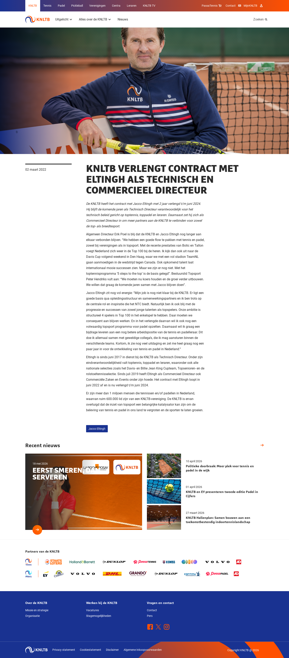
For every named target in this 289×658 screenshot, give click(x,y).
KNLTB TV (149, 5)
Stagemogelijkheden (98, 615)
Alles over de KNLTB (93, 19)
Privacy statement (63, 649)
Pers (150, 615)
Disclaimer (112, 649)
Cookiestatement (90, 649)
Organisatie (32, 615)
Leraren (131, 5)
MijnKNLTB (250, 5)
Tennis (47, 5)
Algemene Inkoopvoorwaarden (143, 649)
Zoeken (258, 19)
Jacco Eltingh (97, 428)
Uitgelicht (61, 19)
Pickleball (77, 5)
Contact (231, 5)
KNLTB (32, 5)
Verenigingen (97, 5)
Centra (116, 5)
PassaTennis (212, 5)
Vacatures (92, 610)
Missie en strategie (36, 610)
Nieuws (123, 19)
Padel (61, 5)
